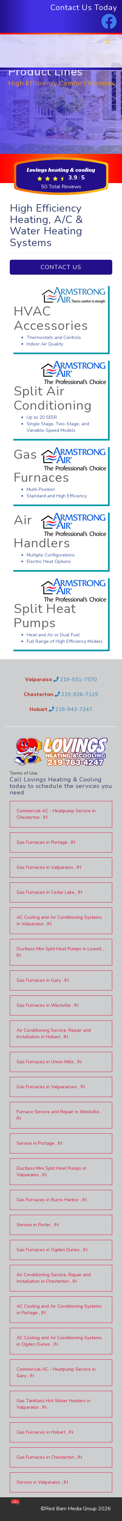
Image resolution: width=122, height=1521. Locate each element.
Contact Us (61, 267)
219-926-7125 (76, 694)
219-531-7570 (75, 679)
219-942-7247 (70, 709)
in (56, 814)
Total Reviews (61, 186)
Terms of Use (23, 773)
